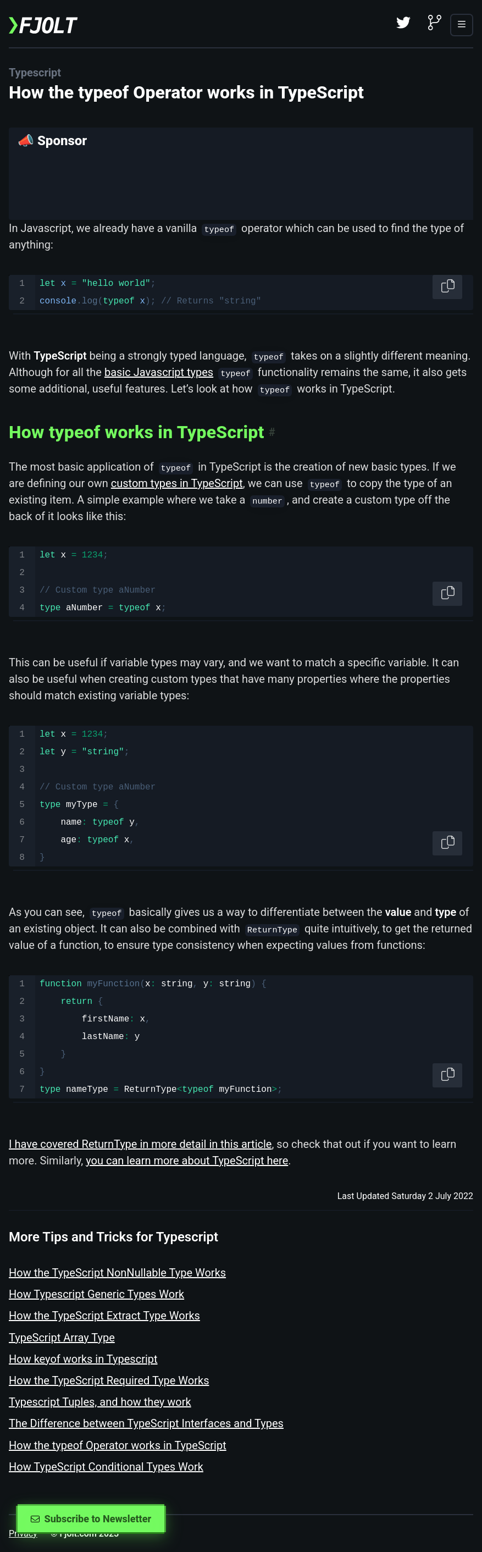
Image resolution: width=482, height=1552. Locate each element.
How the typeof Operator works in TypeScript (117, 1445)
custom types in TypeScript (177, 483)
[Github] (434, 23)
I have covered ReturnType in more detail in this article (140, 1144)
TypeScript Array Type (62, 1337)
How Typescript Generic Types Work (96, 1294)
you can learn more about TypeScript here (187, 1160)
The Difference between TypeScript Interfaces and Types (146, 1423)
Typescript (35, 72)
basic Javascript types (158, 372)
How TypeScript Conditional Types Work (106, 1466)
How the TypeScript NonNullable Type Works (117, 1272)
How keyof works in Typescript (83, 1359)
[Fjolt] (43, 23)
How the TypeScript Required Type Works (109, 1380)
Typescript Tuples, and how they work (100, 1402)
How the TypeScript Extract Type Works (104, 1315)
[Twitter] (403, 23)
